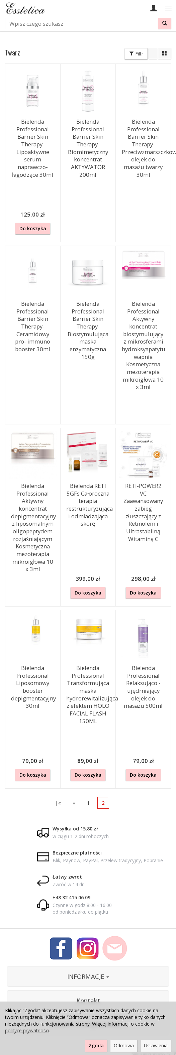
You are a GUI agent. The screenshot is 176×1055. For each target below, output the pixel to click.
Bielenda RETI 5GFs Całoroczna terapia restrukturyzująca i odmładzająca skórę (89, 504)
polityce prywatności (27, 1030)
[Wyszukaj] (164, 23)
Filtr (136, 53)
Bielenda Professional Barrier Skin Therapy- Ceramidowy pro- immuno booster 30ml (32, 326)
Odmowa (124, 1045)
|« (58, 802)
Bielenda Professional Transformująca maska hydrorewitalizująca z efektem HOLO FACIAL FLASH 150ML (92, 694)
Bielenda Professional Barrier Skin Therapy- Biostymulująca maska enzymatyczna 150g (88, 330)
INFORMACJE (88, 976)
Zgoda (96, 1045)
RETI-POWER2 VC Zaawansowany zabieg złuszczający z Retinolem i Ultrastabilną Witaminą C (143, 512)
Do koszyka (32, 228)
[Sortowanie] (153, 53)
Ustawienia (156, 1045)
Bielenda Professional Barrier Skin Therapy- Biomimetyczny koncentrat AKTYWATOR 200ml (88, 148)
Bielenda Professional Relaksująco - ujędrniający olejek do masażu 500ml (143, 686)
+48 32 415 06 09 (71, 897)
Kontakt (88, 1001)
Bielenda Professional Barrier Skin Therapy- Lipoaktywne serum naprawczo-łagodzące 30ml (32, 148)
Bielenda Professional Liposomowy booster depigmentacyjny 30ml (33, 686)
